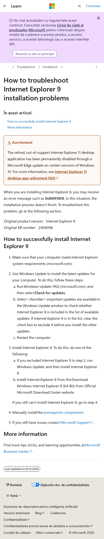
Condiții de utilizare (17, 532)
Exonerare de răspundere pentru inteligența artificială (40, 506)
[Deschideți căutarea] (79, 6)
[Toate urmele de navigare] (8, 67)
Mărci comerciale (48, 532)
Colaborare (58, 513)
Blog (38, 513)
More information (19, 127)
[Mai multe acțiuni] (96, 67)
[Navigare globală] (4, 6)
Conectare (93, 6)
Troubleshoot (26, 67)
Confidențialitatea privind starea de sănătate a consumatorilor (47, 526)
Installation (50, 67)
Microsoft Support (75, 422)
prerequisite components (63, 412)
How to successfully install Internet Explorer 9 (39, 121)
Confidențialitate (15, 519)
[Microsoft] (52, 6)
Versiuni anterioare (17, 513)
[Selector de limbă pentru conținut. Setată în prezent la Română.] (14, 485)
